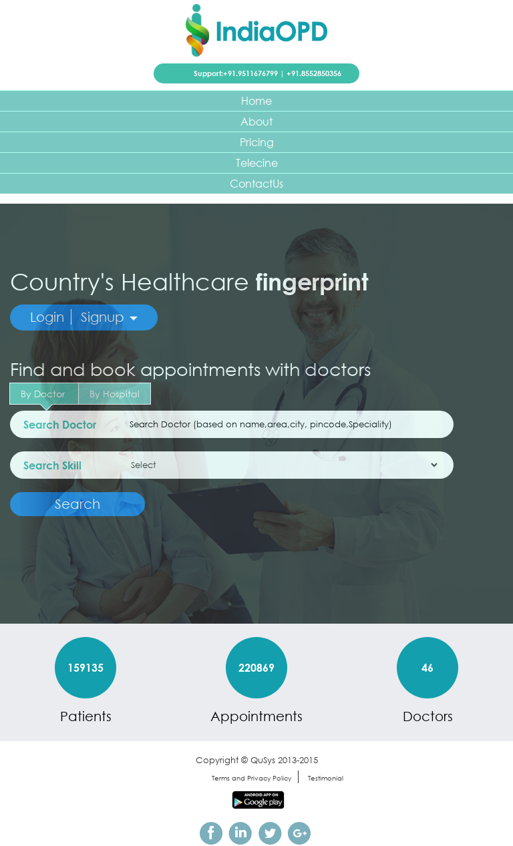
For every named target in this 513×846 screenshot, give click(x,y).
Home (256, 100)
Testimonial (325, 778)
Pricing (257, 142)
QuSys (262, 760)
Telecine (257, 163)
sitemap (183, 778)
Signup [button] (109, 317)
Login (47, 317)
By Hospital (115, 393)
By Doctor (44, 396)
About (256, 121)
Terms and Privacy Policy (251, 778)
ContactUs (256, 183)
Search (77, 503)
